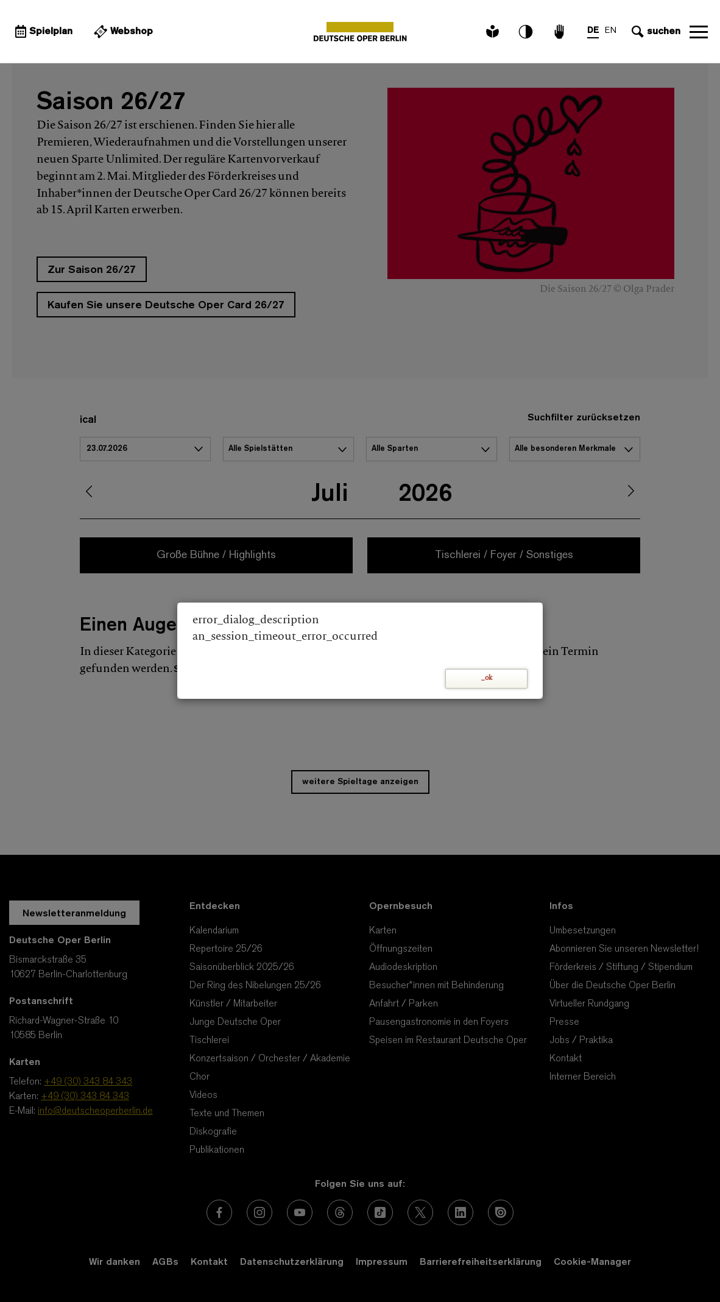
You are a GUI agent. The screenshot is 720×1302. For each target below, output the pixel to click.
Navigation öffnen (699, 32)
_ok (486, 678)
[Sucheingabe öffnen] (654, 32)
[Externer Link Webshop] (122, 31)
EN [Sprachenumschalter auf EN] (610, 30)
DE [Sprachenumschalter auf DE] (593, 30)
